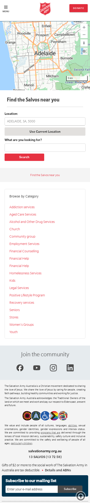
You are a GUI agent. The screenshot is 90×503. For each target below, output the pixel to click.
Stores (13, 317)
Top (81, 496)
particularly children (21, 443)
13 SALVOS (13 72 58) (45, 457)
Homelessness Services (25, 273)
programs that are (50, 432)
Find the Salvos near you (45, 175)
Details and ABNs (58, 470)
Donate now (78, 9)
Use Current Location (45, 131)
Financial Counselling (24, 251)
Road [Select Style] (84, 51)
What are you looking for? (23, 140)
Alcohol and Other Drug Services (32, 222)
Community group (22, 236)
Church (14, 229)
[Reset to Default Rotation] (84, 43)
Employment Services (24, 244)
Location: (11, 113)
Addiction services (22, 207)
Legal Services (19, 288)
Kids (12, 280)
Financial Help (19, 258)
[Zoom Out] (84, 34)
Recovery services (21, 302)
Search (24, 157)
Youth (13, 332)
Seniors (14, 310)
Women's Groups (21, 324)
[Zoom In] (84, 27)
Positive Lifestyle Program (27, 295)
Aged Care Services (22, 214)
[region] (45, 55)
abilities (72, 425)
